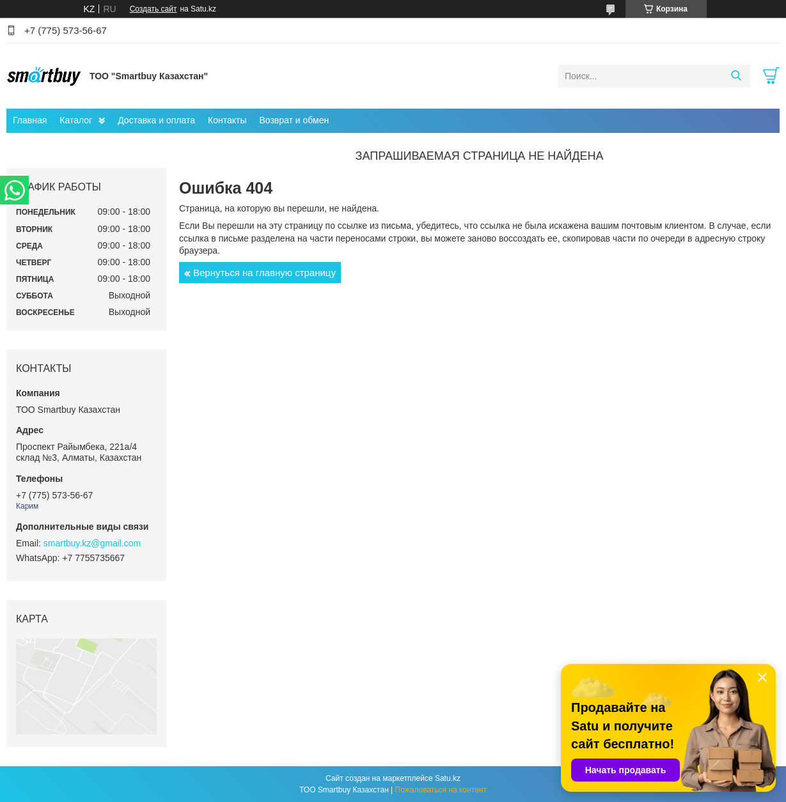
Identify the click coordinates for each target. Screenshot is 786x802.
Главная (30, 120)
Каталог (75, 120)
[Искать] (735, 76)
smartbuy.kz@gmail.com (92, 543)
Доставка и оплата (156, 120)
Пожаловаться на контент (441, 789)
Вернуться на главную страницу (264, 272)
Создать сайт (153, 8)
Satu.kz (447, 778)
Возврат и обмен (294, 120)
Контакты (227, 120)
